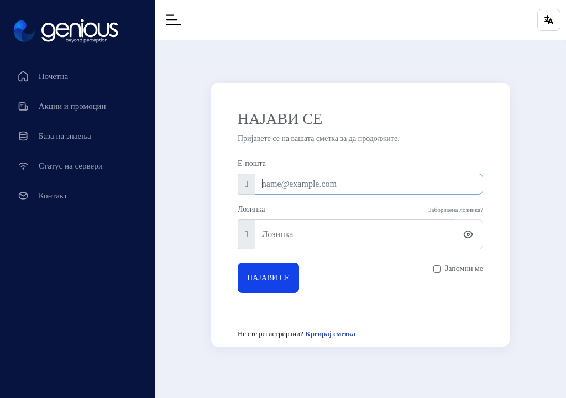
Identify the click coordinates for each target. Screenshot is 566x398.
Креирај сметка (330, 334)
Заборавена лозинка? (455, 209)
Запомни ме (463, 268)
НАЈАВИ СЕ (268, 278)
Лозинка (251, 209)
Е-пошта (252, 163)
